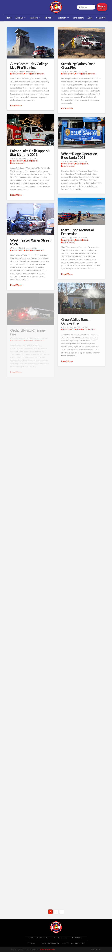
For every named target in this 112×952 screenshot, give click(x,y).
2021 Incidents (16, 74)
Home (27, 74)
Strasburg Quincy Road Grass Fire (78, 66)
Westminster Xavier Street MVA (30, 242)
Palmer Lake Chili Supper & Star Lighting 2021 (30, 153)
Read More (16, 105)
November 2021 (37, 74)
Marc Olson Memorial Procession (77, 232)
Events (27, 161)
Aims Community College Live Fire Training (29, 66)
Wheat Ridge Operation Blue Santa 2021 (79, 156)
